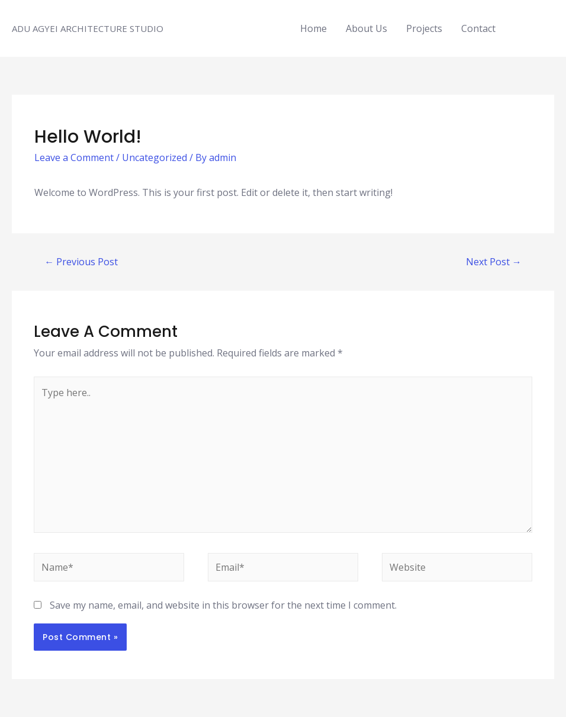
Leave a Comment (74, 157)
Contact (478, 28)
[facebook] (525, 27)
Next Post (494, 261)
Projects (424, 28)
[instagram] (539, 27)
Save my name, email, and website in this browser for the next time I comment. (223, 605)
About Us (366, 28)
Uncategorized (154, 157)
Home (313, 28)
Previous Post (81, 261)
